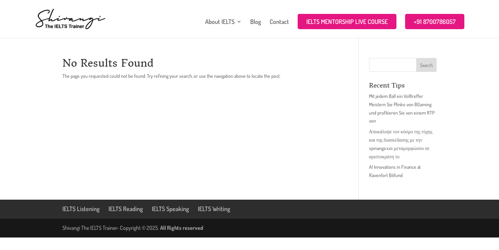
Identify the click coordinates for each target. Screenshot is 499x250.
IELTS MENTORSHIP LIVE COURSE (347, 21)
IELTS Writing (214, 208)
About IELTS (220, 22)
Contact (279, 22)
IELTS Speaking (170, 208)
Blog (255, 22)
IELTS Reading (125, 208)
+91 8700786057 (435, 21)
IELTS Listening (80, 208)
